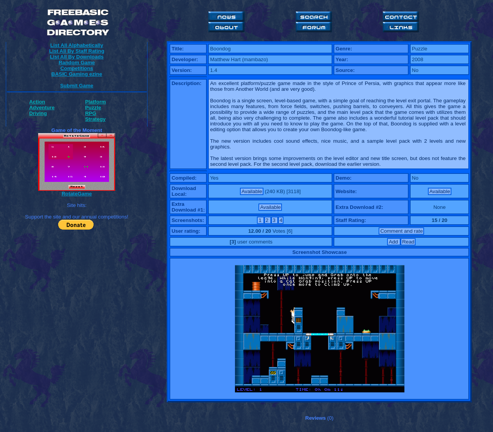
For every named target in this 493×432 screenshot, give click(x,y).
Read (408, 242)
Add (394, 242)
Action (37, 102)
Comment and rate (401, 231)
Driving (38, 113)
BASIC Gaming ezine (76, 74)
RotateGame (77, 194)
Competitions (76, 68)
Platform (95, 102)
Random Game (77, 62)
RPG (90, 113)
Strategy (95, 119)
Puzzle (93, 107)
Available (251, 191)
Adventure (42, 107)
